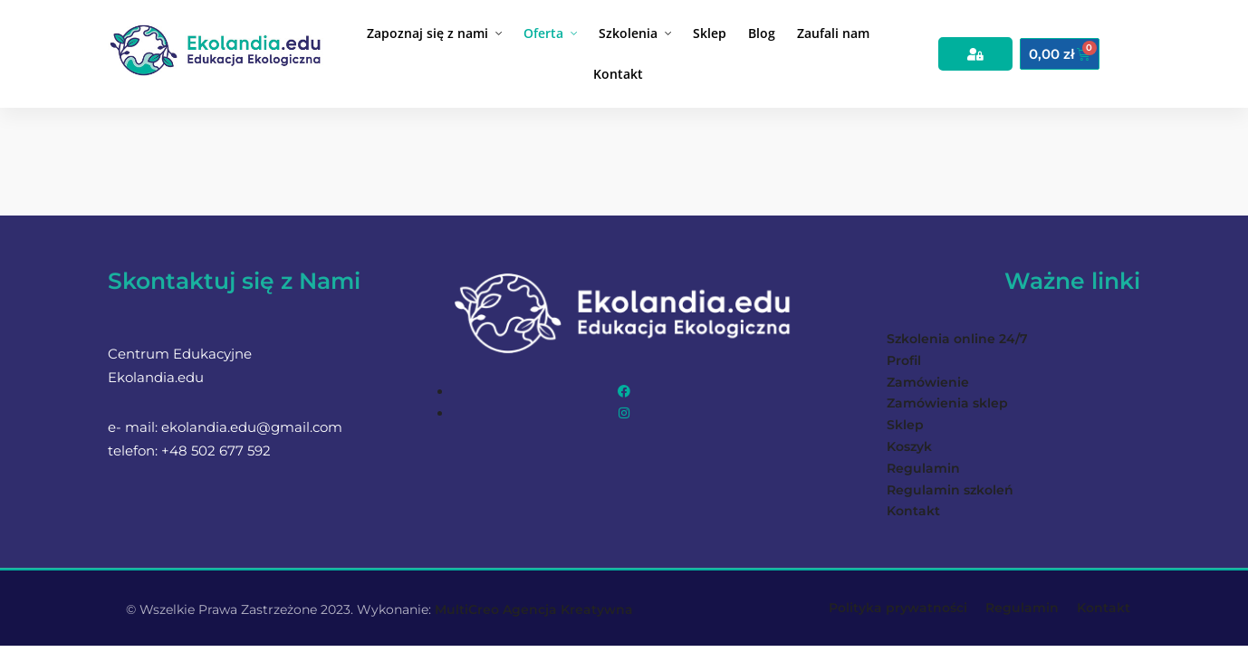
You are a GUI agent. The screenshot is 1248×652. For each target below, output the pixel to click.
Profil (904, 360)
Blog (761, 33)
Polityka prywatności (898, 607)
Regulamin (923, 468)
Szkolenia (628, 33)
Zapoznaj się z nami (427, 33)
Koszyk (909, 446)
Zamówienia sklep (947, 403)
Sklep (709, 33)
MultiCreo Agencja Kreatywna (534, 609)
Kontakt (618, 73)
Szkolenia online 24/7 (957, 339)
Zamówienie (928, 382)
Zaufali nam (833, 33)
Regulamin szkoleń (950, 490)
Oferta (543, 33)
